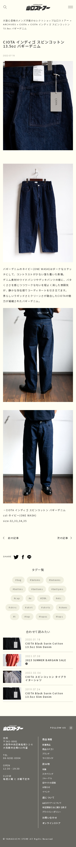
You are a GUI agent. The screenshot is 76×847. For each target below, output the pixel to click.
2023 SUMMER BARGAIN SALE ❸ (45, 661)
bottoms (38, 589)
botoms (36, 579)
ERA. (44, 598)
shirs (13, 607)
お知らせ (46, 787)
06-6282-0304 (11, 758)
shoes (63, 607)
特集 (44, 769)
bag (19, 579)
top (28, 616)
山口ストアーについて (51, 802)
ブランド (45, 753)
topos (43, 616)
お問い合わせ (49, 817)
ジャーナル (47, 778)
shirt (30, 607)
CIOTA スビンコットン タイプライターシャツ (45, 678)
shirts (46, 607)
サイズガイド (48, 758)
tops (60, 616)
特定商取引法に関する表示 (54, 807)
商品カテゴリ (48, 749)
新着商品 (46, 744)
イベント (46, 791)
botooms (55, 579)
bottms (18, 589)
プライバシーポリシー (51, 811)
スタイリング (47, 773)
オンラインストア (51, 823)
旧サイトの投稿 (49, 782)
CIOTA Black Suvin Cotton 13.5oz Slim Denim (44, 645)
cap (17, 598)
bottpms (58, 589)
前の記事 (13, 538)
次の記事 (62, 538)
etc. (60, 598)
